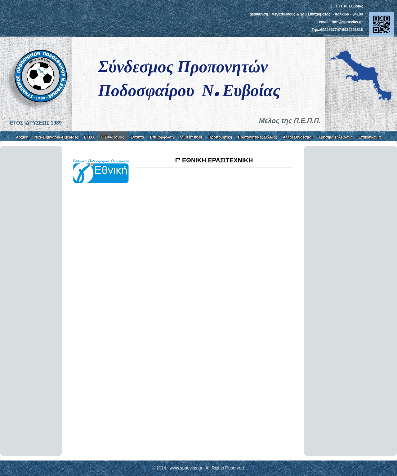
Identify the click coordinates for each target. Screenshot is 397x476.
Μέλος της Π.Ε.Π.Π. (290, 121)
